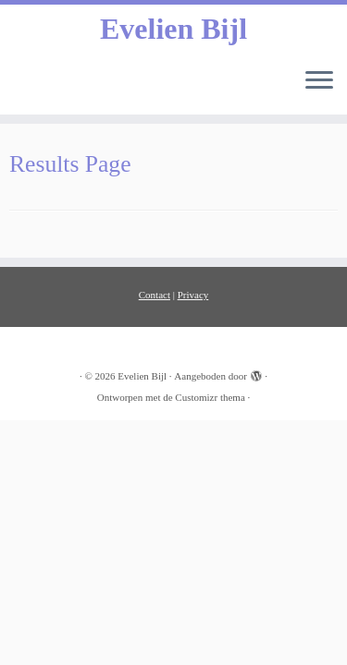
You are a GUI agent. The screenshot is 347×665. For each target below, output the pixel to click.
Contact (154, 294)
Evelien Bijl (173, 28)
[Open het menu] (319, 81)
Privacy (193, 294)
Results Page (70, 164)
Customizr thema (209, 397)
